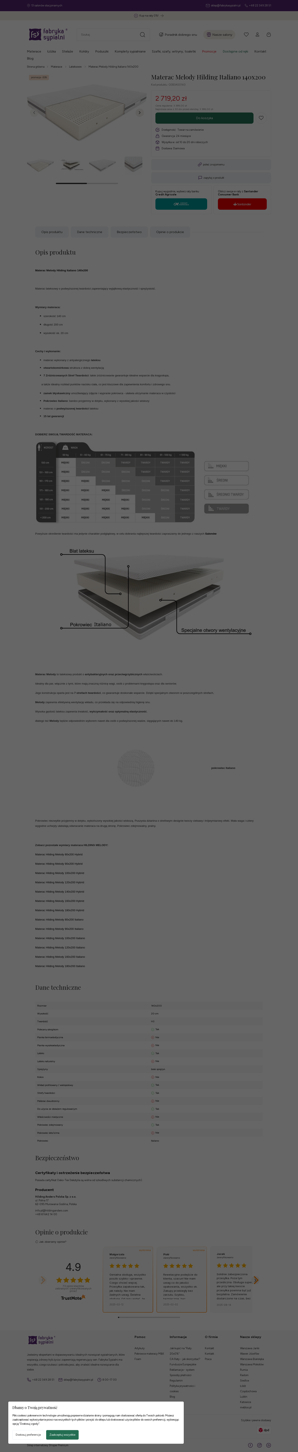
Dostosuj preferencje (28, 1434)
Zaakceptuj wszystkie (62, 1434)
